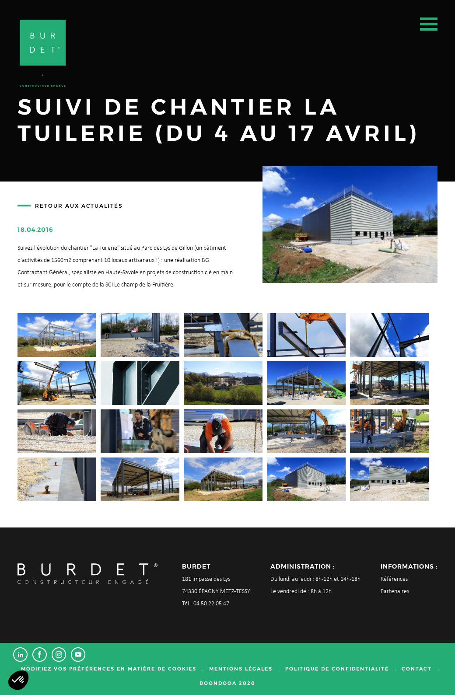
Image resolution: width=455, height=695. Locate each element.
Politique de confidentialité (337, 669)
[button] (18, 680)
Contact (417, 669)
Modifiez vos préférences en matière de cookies (108, 669)
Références (394, 579)
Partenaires (395, 591)
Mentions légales (241, 669)
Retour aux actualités (79, 206)
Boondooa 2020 (228, 683)
